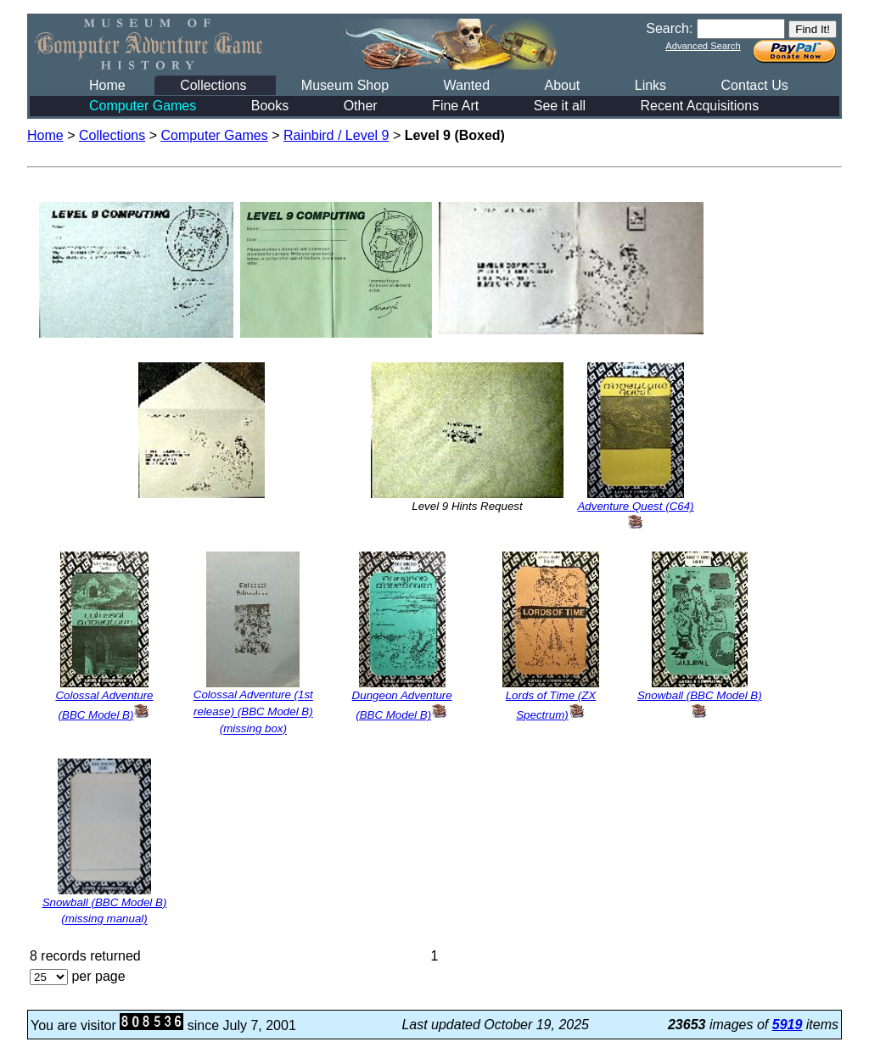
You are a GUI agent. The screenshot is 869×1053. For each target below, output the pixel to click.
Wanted (466, 85)
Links (650, 85)
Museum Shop (345, 85)
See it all (560, 105)
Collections (213, 85)
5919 (787, 1024)
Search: (669, 28)
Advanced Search (702, 46)
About (562, 85)
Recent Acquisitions (700, 105)
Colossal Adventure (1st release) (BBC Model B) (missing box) (253, 712)
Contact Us (754, 85)
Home (107, 85)
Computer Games (142, 105)
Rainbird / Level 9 (336, 135)
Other (361, 105)
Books (270, 105)
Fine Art (455, 105)
